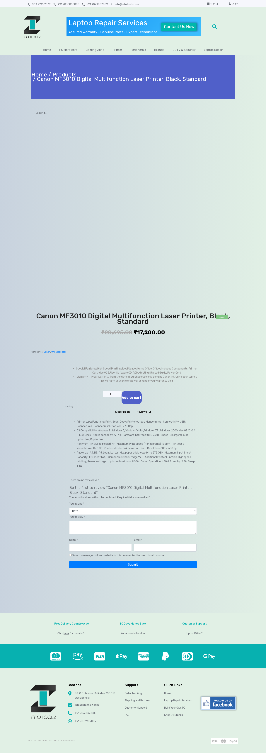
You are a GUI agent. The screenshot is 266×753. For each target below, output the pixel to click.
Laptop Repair (213, 50)
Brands (159, 50)
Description (122, 412)
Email (138, 539)
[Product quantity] (112, 394)
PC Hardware (68, 50)
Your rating (76, 503)
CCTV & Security (184, 50)
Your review (77, 516)
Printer (117, 50)
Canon (47, 352)
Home (47, 50)
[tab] (122, 412)
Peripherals (138, 50)
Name (73, 539)
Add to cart (131, 398)
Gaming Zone (95, 50)
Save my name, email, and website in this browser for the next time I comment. (119, 555)
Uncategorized (58, 352)
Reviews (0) (144, 412)
